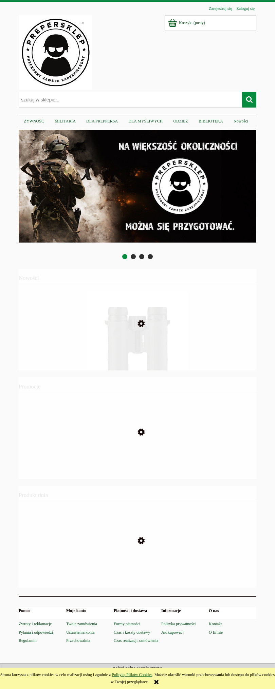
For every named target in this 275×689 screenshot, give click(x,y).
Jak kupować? (172, 632)
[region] (137, 195)
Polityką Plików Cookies (132, 674)
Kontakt (215, 623)
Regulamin (28, 640)
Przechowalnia (78, 640)
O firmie (216, 632)
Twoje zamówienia (81, 623)
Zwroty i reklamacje (35, 623)
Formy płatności (127, 623)
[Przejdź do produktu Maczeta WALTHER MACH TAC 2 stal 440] (137, 462)
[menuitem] (34, 121)
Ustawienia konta (80, 632)
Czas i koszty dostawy (132, 632)
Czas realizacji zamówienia (136, 640)
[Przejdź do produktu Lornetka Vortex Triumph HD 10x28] (137, 355)
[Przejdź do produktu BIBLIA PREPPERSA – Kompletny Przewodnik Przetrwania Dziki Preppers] (137, 573)
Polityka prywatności (178, 623)
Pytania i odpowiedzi (36, 632)
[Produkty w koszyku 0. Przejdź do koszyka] (187, 22)
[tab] (124, 256)
